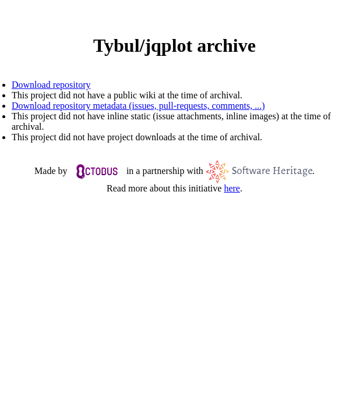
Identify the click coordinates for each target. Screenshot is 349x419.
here (232, 188)
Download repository (51, 85)
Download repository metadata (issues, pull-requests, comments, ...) (138, 106)
